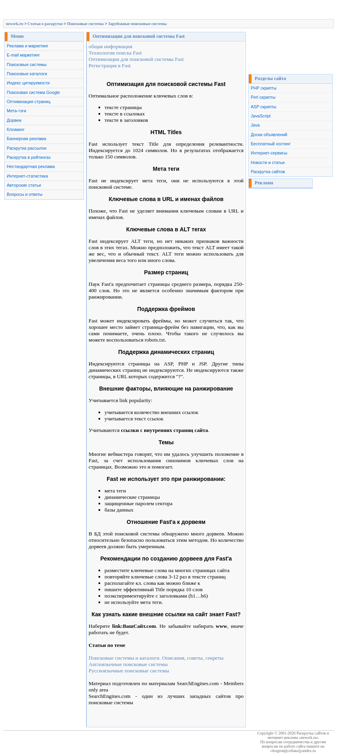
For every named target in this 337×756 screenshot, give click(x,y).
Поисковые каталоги (27, 73)
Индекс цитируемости (28, 82)
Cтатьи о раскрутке (45, 23)
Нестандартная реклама (31, 166)
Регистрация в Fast (110, 65)
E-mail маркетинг (23, 55)
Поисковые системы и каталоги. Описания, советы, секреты (156, 658)
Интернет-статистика (27, 176)
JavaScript (261, 115)
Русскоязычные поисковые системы (129, 671)
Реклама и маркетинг (27, 45)
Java (255, 125)
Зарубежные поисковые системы (137, 23)
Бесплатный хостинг (271, 143)
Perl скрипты (263, 97)
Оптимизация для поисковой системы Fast (136, 59)
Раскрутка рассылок (26, 148)
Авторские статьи (24, 185)
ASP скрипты (263, 106)
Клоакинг (16, 129)
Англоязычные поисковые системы (128, 664)
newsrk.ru (14, 23)
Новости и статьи (268, 162)
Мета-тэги (16, 110)
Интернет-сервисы (269, 152)
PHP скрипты (264, 88)
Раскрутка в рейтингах (29, 157)
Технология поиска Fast (115, 53)
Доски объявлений (269, 134)
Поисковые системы (85, 23)
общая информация (110, 46)
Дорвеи (14, 120)
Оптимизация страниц (28, 101)
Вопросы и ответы (25, 194)
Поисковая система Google (33, 92)
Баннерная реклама (26, 138)
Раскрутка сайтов (268, 171)
